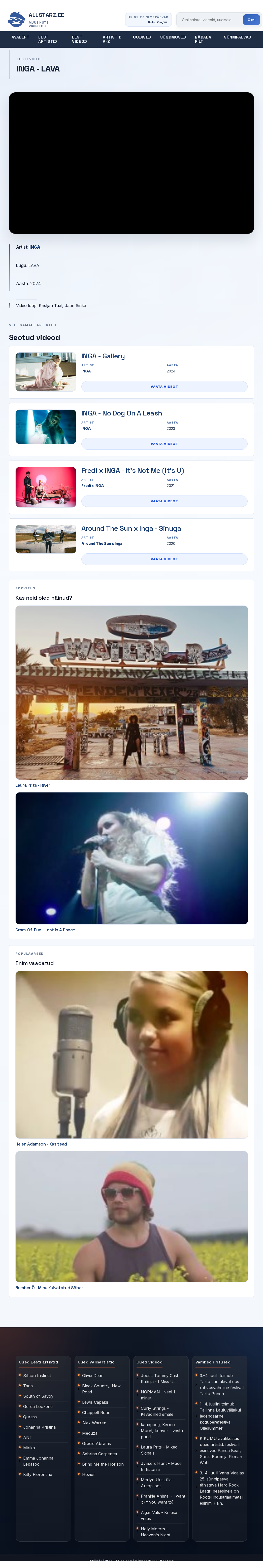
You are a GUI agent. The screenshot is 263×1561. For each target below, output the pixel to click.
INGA (34, 247)
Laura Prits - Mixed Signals (159, 1450)
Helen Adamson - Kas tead (41, 1144)
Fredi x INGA (92, 485)
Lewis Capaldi (95, 1402)
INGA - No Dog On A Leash (121, 412)
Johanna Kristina (39, 1427)
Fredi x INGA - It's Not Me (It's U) (132, 470)
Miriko (29, 1447)
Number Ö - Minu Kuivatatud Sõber (49, 1287)
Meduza (89, 1433)
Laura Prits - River (32, 785)
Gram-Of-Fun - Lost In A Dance (45, 930)
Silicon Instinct (37, 1375)
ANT (27, 1437)
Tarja (28, 1385)
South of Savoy (38, 1396)
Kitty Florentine (37, 1474)
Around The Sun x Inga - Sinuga (131, 528)
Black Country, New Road (101, 1388)
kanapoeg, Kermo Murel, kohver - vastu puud (162, 1430)
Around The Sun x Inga (101, 543)
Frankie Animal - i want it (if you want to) (163, 1499)
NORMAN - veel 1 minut (158, 1394)
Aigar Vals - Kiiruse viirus (159, 1515)
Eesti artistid (47, 39)
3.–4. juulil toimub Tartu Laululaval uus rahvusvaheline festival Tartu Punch (222, 1384)
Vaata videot (164, 387)
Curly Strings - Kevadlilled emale (157, 1411)
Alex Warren (94, 1422)
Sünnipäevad (237, 37)
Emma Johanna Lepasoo (38, 1461)
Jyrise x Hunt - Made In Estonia (161, 1466)
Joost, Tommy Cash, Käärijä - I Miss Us (161, 1378)
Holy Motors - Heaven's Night (155, 1531)
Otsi (251, 20)
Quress (30, 1416)
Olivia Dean (93, 1375)
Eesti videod (79, 39)
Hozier (88, 1474)
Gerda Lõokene (38, 1406)
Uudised (142, 37)
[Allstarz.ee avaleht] (35, 20)
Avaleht (20, 37)
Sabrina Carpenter (100, 1453)
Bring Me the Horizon (103, 1464)
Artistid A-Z (112, 39)
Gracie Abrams (96, 1443)
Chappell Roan (96, 1412)
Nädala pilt (203, 39)
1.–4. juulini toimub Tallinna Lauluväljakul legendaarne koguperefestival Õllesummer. (220, 1416)
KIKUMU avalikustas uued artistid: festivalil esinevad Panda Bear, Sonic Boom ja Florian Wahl (221, 1450)
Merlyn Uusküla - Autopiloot (158, 1482)
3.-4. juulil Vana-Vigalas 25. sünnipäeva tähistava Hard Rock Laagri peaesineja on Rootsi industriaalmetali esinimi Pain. (222, 1488)
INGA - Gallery (103, 355)
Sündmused (173, 37)
